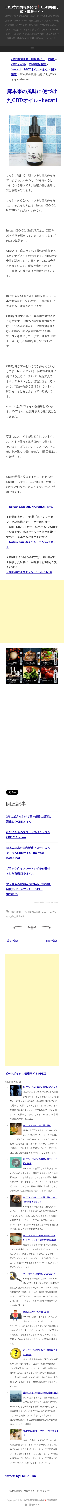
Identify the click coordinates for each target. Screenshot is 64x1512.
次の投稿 (12, 940)
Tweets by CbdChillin (20, 1476)
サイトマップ (46, 1490)
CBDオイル (21, 912)
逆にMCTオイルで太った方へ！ (38, 1312)
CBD (13, 912)
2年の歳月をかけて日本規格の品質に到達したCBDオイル (29, 819)
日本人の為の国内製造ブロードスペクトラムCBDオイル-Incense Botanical (28, 852)
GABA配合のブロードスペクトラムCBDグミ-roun (28, 835)
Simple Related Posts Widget (46, 902)
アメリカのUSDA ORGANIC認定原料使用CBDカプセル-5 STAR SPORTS (28, 889)
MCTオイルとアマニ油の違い (37, 1125)
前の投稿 (51, 940)
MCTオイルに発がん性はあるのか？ (40, 1087)
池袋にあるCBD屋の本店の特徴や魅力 (40, 1392)
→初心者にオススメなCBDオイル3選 (29, 572)
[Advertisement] (32, 611)
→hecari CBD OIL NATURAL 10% (29, 507)
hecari (44, 912)
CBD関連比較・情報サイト (22, 1490)
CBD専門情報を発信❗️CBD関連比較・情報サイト (32, 9)
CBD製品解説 (34, 912)
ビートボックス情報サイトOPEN (25, 1073)
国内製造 (20, 916)
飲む (13, 916)
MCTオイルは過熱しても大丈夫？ (39, 1273)
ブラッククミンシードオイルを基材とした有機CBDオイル (28, 871)
